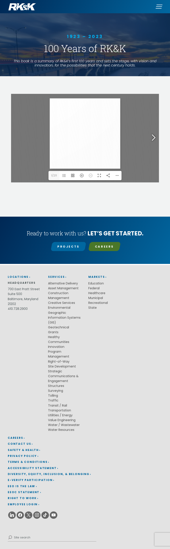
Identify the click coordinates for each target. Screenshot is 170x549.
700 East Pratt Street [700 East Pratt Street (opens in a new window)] (24, 289)
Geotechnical (58, 327)
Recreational (98, 303)
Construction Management (58, 295)
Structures (56, 386)
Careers (104, 246)
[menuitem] (49, 438)
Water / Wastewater (64, 425)
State (92, 307)
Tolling (53, 395)
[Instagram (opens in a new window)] (37, 515)
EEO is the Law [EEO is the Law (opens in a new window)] (21, 486)
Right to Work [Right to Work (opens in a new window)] (22, 498)
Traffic (53, 400)
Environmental (59, 307)
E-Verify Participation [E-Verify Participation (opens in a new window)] (30, 480)
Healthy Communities (58, 339)
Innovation (56, 347)
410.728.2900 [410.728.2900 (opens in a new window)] (18, 309)
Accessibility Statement (32, 468)
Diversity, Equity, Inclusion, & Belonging (48, 474)
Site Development (62, 366)
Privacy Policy (22, 456)
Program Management (58, 354)
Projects (68, 246)
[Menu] (159, 6)
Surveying (55, 390)
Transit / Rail (57, 405)
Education (96, 283)
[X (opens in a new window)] (28, 515)
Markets (96, 277)
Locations (18, 277)
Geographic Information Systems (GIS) (64, 317)
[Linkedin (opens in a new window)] (12, 515)
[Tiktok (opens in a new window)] (45, 515)
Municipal (95, 298)
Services (56, 277)
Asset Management (63, 288)
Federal (94, 288)
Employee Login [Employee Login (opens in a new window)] (23, 504)
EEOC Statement (23, 492)
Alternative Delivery (63, 283)
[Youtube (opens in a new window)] (53, 515)
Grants (53, 332)
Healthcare (96, 293)
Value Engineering (61, 420)
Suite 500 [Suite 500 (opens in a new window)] (15, 294)
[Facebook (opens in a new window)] (20, 515)
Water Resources (61, 430)
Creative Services (61, 303)
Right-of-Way (59, 361)
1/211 (54, 175)
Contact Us (19, 444)
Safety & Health (23, 450)
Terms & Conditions (27, 462)
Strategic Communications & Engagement (63, 376)
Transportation (59, 410)
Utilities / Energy (60, 415)
